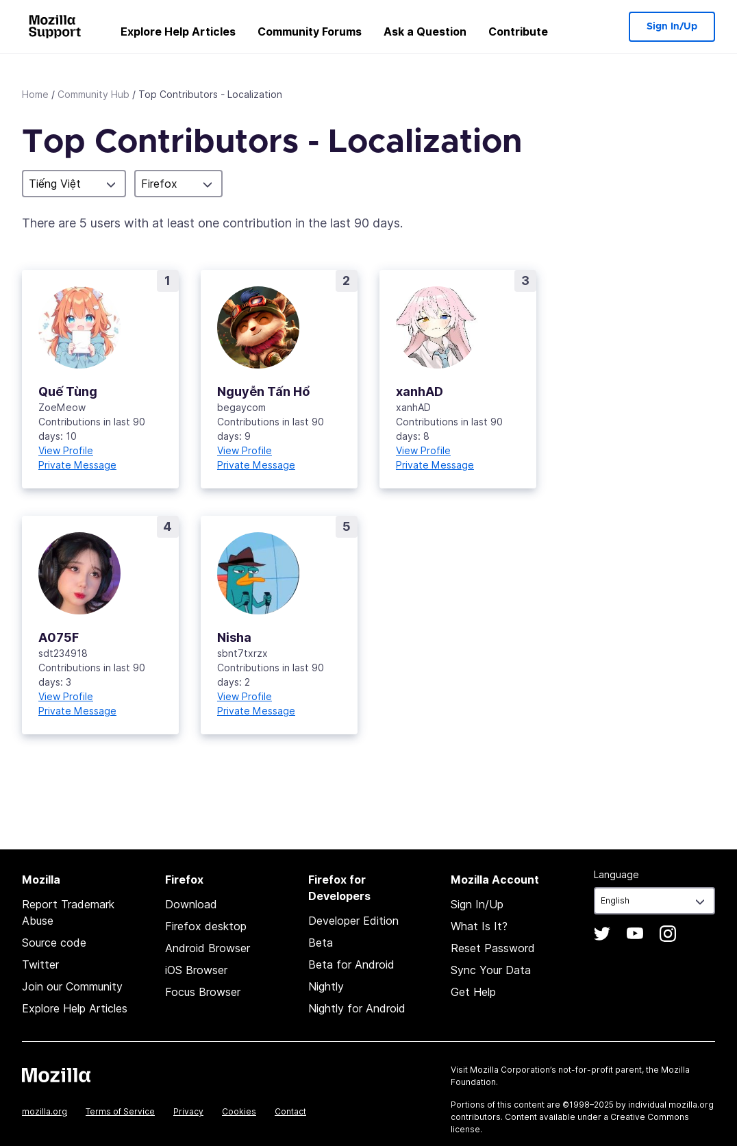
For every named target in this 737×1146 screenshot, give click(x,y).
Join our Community (72, 986)
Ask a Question (425, 31)
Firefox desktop (206, 926)
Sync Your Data (491, 970)
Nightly (326, 986)
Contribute (518, 31)
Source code (54, 942)
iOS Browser (196, 970)
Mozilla (56, 1075)
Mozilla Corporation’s (513, 1069)
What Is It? (479, 926)
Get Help (473, 992)
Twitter (40, 964)
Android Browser (207, 948)
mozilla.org (44, 1111)
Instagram (668, 933)
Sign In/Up (672, 27)
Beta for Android (351, 964)
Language (616, 874)
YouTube (635, 933)
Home (35, 94)
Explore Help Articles (178, 31)
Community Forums (310, 31)
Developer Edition (353, 920)
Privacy (188, 1111)
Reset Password (493, 948)
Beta (320, 942)
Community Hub (93, 94)
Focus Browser (202, 992)
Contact (290, 1111)
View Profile (65, 450)
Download (191, 904)
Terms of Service (120, 1111)
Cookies (239, 1111)
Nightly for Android (356, 1008)
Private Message (77, 465)
